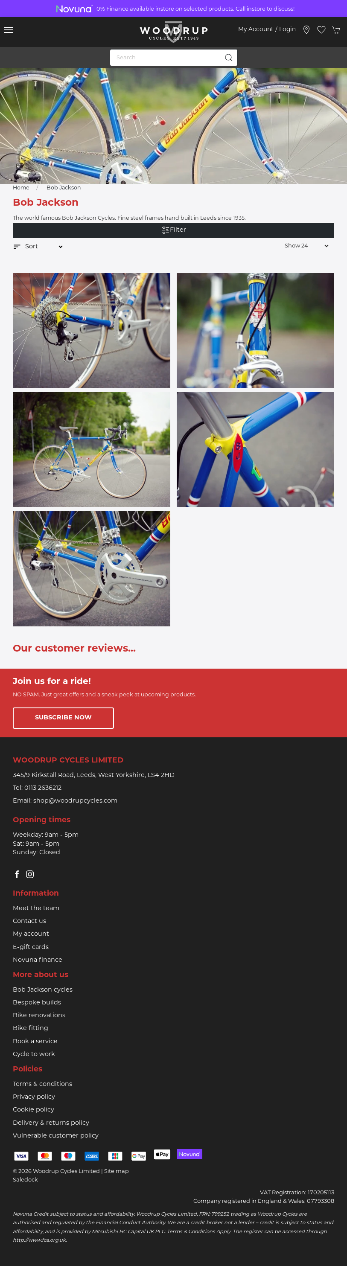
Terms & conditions (42, 1084)
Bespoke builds (37, 1003)
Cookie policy (33, 1110)
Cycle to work (34, 1054)
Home (21, 188)
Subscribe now (63, 718)
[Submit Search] (229, 57)
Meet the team (36, 908)
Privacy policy (34, 1097)
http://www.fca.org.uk (39, 1240)
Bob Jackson (64, 188)
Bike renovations (39, 1016)
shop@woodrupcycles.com (75, 801)
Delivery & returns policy (51, 1123)
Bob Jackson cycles (43, 990)
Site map (116, 1171)
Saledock (25, 1180)
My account (31, 934)
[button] (8, 29)
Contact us (29, 921)
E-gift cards (31, 947)
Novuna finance (37, 960)
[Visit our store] (306, 29)
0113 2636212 (42, 788)
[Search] (174, 57)
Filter (173, 230)
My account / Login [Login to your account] (267, 29)
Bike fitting (30, 1028)
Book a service (35, 1042)
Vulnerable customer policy (56, 1136)
